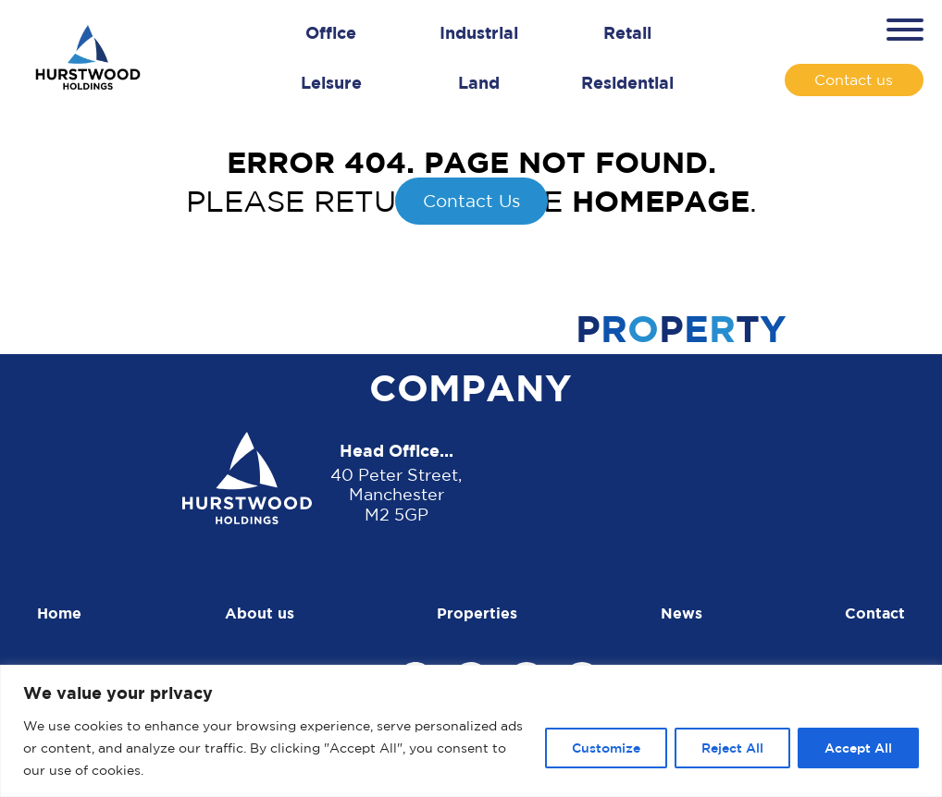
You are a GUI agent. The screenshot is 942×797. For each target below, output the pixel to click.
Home (59, 613)
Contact (875, 613)
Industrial (479, 32)
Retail (627, 32)
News (681, 613)
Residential (627, 82)
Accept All (858, 747)
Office (330, 32)
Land (479, 82)
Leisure (331, 82)
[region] (471, 731)
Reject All (732, 747)
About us (259, 613)
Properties (477, 613)
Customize (606, 747)
